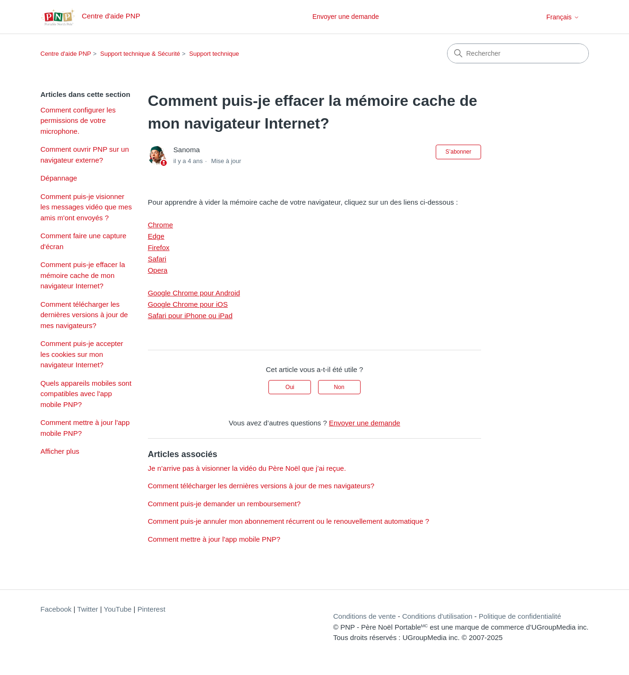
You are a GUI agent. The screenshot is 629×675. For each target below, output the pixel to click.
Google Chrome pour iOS (188, 304)
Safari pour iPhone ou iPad (190, 316)
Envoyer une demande (345, 16)
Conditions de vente (364, 616)
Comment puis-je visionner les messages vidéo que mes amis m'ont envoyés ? (86, 207)
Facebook (56, 609)
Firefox (159, 247)
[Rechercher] (518, 53)
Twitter (87, 609)
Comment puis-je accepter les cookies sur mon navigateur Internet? (82, 354)
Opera (158, 270)
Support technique (214, 53)
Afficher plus (60, 451)
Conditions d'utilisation (437, 616)
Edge (156, 236)
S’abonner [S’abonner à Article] (459, 151)
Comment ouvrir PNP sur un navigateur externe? (85, 154)
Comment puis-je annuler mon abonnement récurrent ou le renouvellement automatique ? (288, 521)
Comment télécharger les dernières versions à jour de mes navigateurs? (84, 314)
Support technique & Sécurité (140, 53)
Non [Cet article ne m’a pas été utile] (339, 387)
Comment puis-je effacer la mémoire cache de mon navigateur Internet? (83, 275)
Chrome (160, 225)
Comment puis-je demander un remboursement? (224, 504)
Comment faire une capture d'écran (84, 241)
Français (562, 17)
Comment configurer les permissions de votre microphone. (78, 120)
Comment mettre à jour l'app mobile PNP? (85, 427)
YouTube (118, 609)
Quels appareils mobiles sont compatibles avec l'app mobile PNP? (86, 393)
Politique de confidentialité (520, 616)
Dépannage (59, 178)
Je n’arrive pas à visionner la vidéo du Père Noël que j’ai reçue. (247, 468)
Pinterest (151, 609)
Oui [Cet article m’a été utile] (289, 387)
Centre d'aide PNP (66, 53)
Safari (157, 259)
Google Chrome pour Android (194, 293)
